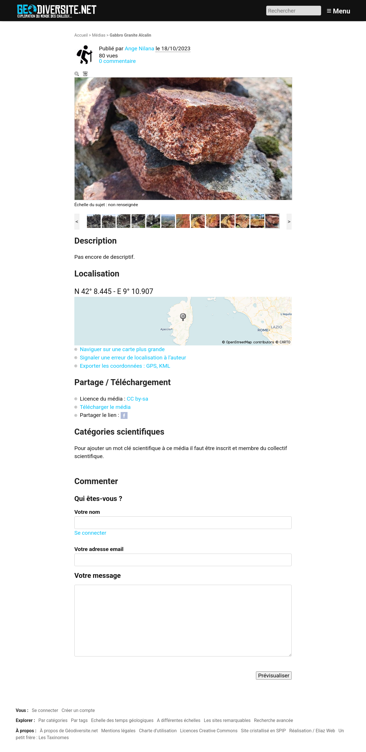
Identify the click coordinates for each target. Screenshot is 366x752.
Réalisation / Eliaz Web (312, 730)
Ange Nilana (139, 48)
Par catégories (52, 720)
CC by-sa (137, 398)
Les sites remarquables (227, 720)
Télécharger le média (86, 74)
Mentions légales (118, 730)
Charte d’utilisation (158, 730)
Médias (99, 35)
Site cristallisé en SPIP (263, 730)
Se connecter (90, 533)
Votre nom (87, 512)
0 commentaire (117, 61)
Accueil (81, 35)
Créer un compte (78, 710)
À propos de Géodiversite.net (69, 730)
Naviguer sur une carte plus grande (122, 349)
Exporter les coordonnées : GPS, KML (125, 366)
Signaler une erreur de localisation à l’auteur (133, 357)
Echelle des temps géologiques (122, 720)
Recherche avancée (273, 720)
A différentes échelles (178, 720)
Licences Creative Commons (209, 730)
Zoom (77, 74)
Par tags (79, 720)
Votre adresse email (99, 549)
